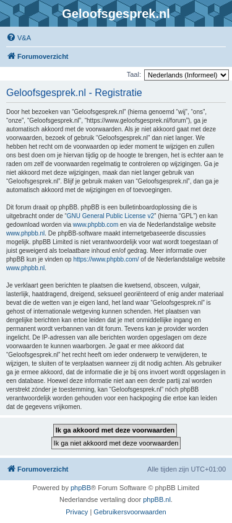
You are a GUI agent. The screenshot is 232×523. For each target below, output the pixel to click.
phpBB (81, 487)
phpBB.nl (157, 499)
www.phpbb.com (95, 224)
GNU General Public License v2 (110, 216)
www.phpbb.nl (25, 233)
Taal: (134, 74)
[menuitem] (18, 37)
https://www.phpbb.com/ (106, 259)
